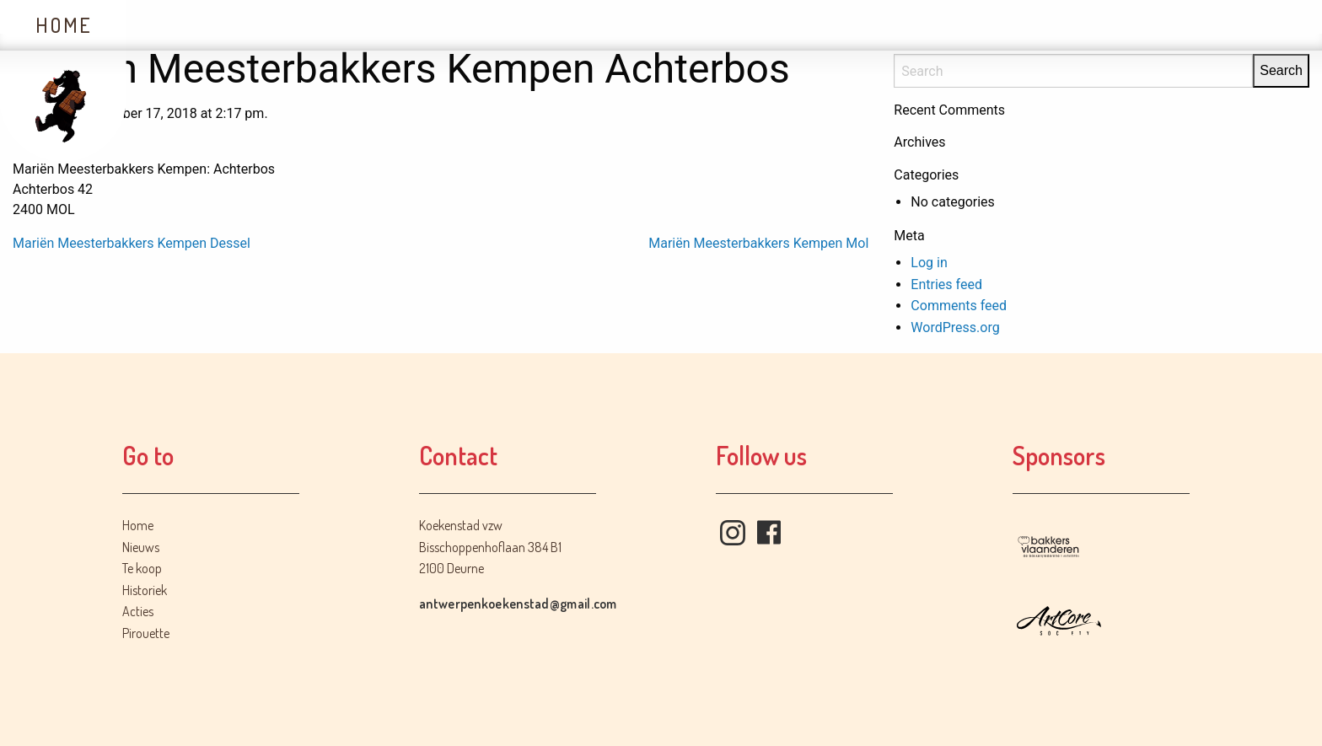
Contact (694, 25)
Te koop (308, 25)
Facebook (769, 532)
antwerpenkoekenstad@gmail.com (518, 603)
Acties (572, 25)
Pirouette (145, 633)
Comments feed (959, 306)
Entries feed (946, 284)
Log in (929, 263)
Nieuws (186, 25)
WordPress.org (955, 327)
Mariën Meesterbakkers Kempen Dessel (131, 243)
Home (63, 25)
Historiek (444, 25)
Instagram (732, 532)
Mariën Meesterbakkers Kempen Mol (758, 243)
